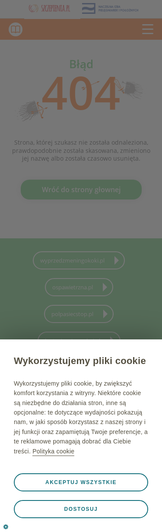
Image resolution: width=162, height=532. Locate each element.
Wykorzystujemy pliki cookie (80, 360)
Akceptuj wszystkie (81, 482)
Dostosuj (81, 509)
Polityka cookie (53, 451)
